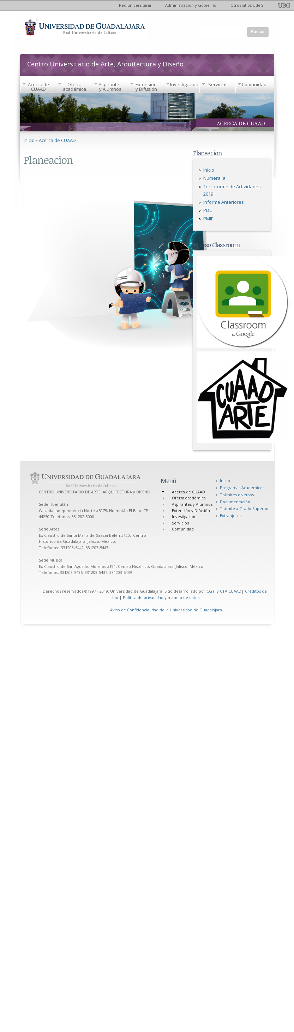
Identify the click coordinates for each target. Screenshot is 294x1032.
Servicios (218, 84)
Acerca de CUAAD (38, 86)
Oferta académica (74, 86)
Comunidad (254, 84)
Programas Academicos (242, 487)
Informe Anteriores (223, 202)
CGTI (211, 591)
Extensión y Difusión (146, 86)
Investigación (184, 84)
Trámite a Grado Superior (244, 508)
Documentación (235, 501)
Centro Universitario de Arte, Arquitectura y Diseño (105, 63)
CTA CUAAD (230, 591)
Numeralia (214, 178)
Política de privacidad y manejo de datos (161, 597)
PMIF (208, 218)
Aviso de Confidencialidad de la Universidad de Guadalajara (166, 609)
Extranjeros (230, 515)
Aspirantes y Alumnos (110, 86)
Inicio (29, 140)
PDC (207, 210)
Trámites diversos (237, 494)
